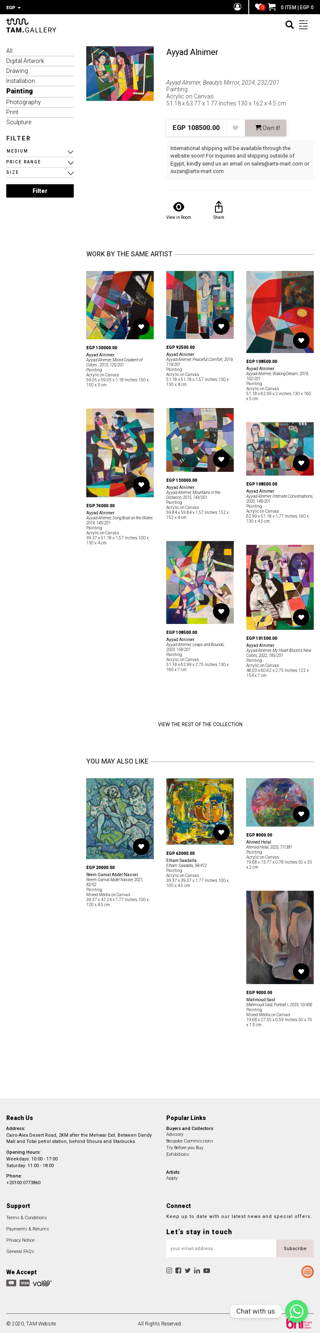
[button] (40, 150)
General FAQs (20, 1250)
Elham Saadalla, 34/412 (186, 864)
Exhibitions (177, 1153)
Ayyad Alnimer (192, 51)
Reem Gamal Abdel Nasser (112, 873)
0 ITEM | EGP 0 (291, 7)
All (9, 49)
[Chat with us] (296, 1311)
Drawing (17, 69)
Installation (20, 79)
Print (12, 111)
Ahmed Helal (258, 841)
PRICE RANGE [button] (23, 160)
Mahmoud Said (260, 998)
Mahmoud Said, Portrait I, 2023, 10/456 (279, 1003)
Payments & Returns (27, 1227)
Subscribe (295, 1247)
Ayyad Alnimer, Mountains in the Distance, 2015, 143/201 (193, 494)
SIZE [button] (12, 171)
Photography (23, 101)
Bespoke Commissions (189, 1140)
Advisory (174, 1133)
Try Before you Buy (184, 1146)
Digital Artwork (25, 59)
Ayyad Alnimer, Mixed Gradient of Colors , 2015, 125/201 (114, 361)
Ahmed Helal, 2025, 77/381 (269, 846)
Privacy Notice (20, 1239)
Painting (19, 90)
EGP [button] (13, 7)
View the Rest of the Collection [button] (200, 723)
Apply (172, 1177)
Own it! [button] (267, 126)
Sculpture (18, 121)
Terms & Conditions (26, 1216)
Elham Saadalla (181, 859)
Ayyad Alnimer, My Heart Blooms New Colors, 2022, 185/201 (278, 651)
